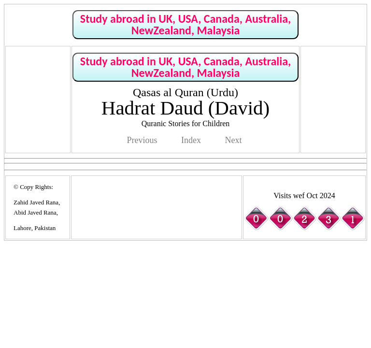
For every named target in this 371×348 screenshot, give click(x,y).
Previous (142, 140)
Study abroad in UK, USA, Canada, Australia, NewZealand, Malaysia (185, 24)
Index (191, 140)
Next (233, 140)
